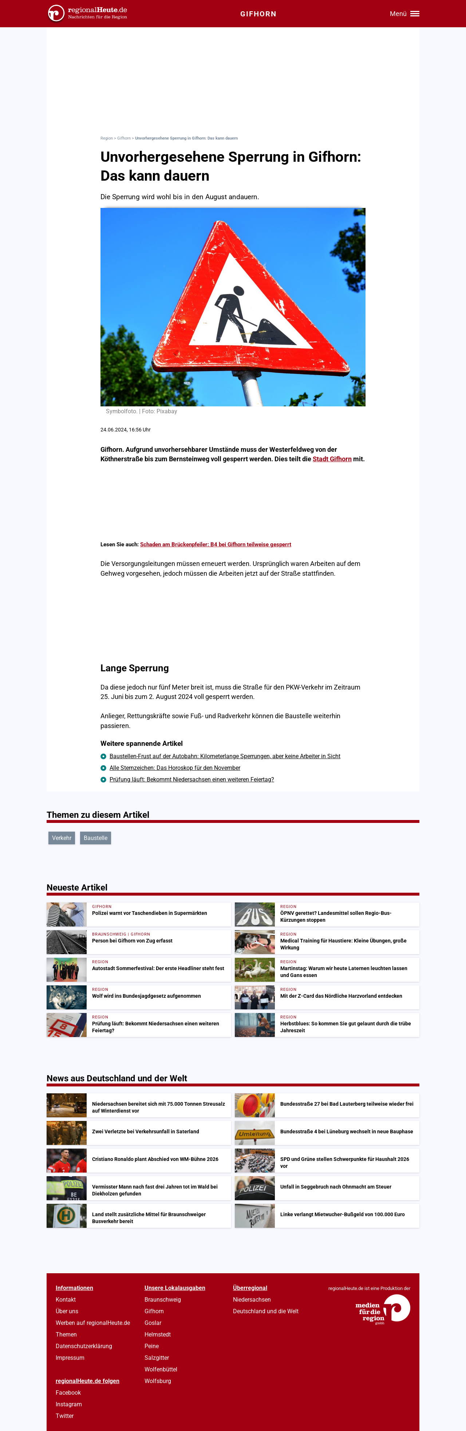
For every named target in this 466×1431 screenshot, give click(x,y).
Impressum (70, 1357)
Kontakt (66, 1299)
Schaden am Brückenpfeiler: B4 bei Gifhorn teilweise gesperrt (215, 544)
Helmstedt (158, 1334)
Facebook (68, 1392)
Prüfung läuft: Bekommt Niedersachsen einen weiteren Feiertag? (192, 779)
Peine (152, 1346)
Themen (66, 1334)
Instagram (69, 1404)
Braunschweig (163, 1299)
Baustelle (95, 838)
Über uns (67, 1311)
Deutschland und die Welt (266, 1311)
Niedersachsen (252, 1299)
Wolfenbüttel (161, 1369)
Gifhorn (124, 138)
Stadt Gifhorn (332, 459)
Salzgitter (157, 1357)
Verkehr (61, 838)
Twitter (65, 1415)
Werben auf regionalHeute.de (93, 1322)
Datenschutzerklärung (84, 1346)
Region (106, 138)
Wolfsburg (158, 1381)
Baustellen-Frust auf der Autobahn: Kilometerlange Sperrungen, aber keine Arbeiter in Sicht (225, 756)
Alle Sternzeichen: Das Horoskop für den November (175, 767)
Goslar (153, 1322)
